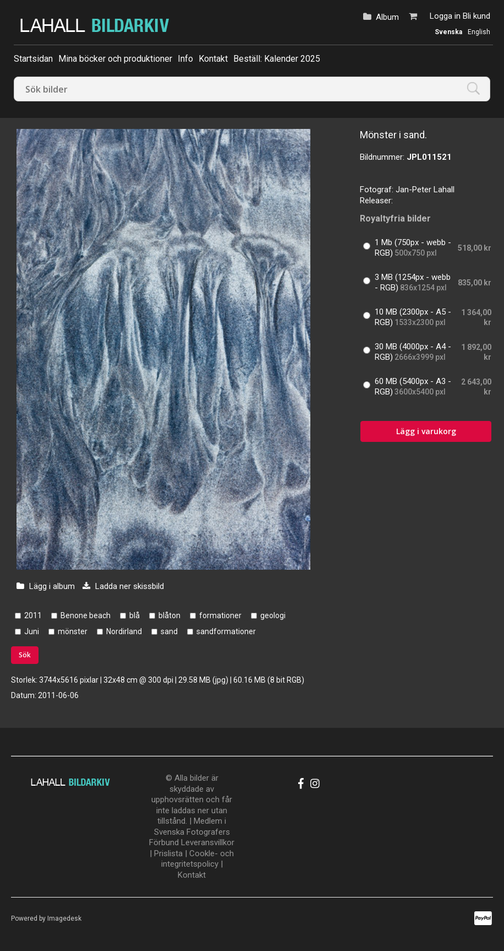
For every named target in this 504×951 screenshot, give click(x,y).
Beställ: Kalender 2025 (276, 58)
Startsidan (33, 58)
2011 (33, 615)
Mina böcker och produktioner (115, 58)
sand (169, 631)
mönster (72, 631)
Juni (31, 631)
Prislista (168, 853)
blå (134, 615)
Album (387, 17)
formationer (220, 615)
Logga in (445, 16)
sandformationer (226, 631)
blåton (169, 615)
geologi (273, 615)
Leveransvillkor (207, 842)
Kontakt (213, 58)
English (479, 32)
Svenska (448, 32)
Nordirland (124, 631)
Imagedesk (64, 918)
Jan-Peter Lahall (425, 189)
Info (185, 58)
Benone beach (86, 615)
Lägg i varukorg (426, 431)
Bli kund (476, 16)
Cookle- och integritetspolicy (197, 859)
